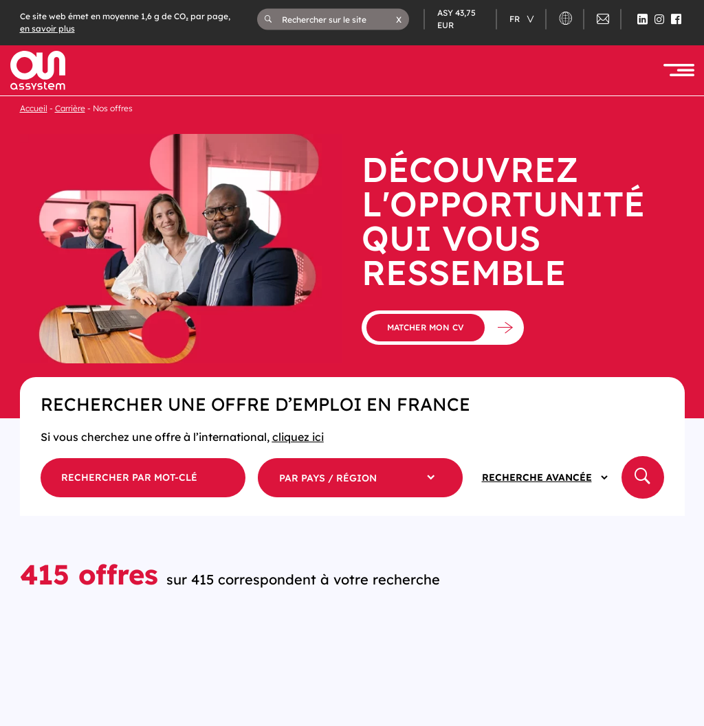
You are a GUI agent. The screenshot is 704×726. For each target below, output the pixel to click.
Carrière (70, 108)
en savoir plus (47, 28)
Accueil (33, 108)
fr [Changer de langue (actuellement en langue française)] (515, 19)
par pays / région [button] (328, 478)
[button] (399, 19)
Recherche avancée (537, 477)
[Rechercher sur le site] (339, 19)
